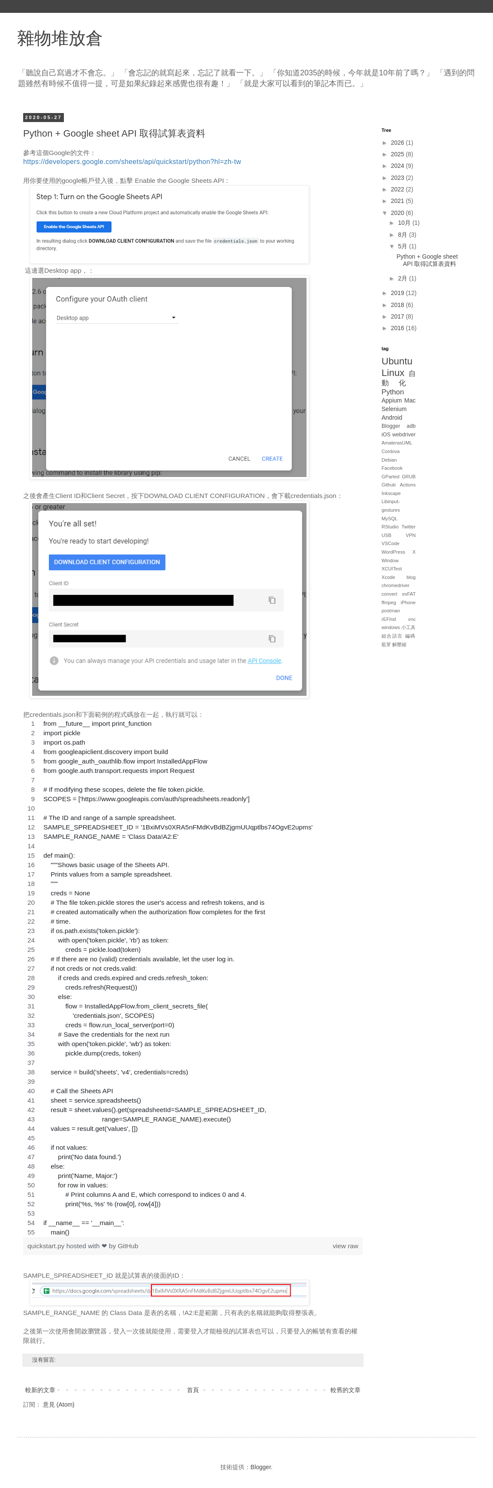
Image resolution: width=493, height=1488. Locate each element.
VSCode (391, 543)
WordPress (393, 552)
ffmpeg (389, 602)
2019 (398, 292)
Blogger (391, 426)
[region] (193, 978)
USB (386, 535)
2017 (398, 316)
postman (391, 610)
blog (410, 577)
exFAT (409, 593)
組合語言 (392, 635)
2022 (398, 189)
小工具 (408, 627)
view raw (345, 1245)
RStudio (390, 526)
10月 (405, 222)
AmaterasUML (397, 442)
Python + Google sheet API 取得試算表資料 (114, 133)
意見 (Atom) (59, 1404)
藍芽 (386, 644)
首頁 (193, 1390)
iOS (386, 435)
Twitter (409, 526)
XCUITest (392, 568)
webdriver (404, 435)
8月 (403, 234)
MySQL (389, 518)
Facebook (392, 468)
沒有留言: (44, 1360)
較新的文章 (40, 1390)
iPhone (408, 602)
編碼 (410, 635)
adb (410, 426)
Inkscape (391, 493)
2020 (398, 212)
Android (392, 417)
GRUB (408, 476)
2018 (398, 304)
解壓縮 (399, 644)
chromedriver (395, 585)
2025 (398, 154)
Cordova (391, 451)
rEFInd (389, 619)
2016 (398, 328)
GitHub (128, 1245)
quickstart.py (46, 1245)
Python (393, 392)
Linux (393, 372)
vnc (411, 619)
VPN (410, 535)
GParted (391, 476)
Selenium (394, 409)
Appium (392, 400)
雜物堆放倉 (60, 38)
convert (389, 593)
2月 (403, 278)
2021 (398, 200)
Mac (409, 400)
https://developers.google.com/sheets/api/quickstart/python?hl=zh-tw (132, 161)
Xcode (388, 577)
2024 (398, 165)
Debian (389, 459)
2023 (398, 177)
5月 (403, 246)
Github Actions (399, 484)
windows (391, 627)
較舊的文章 (346, 1390)
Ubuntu (397, 361)
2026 (398, 142)
